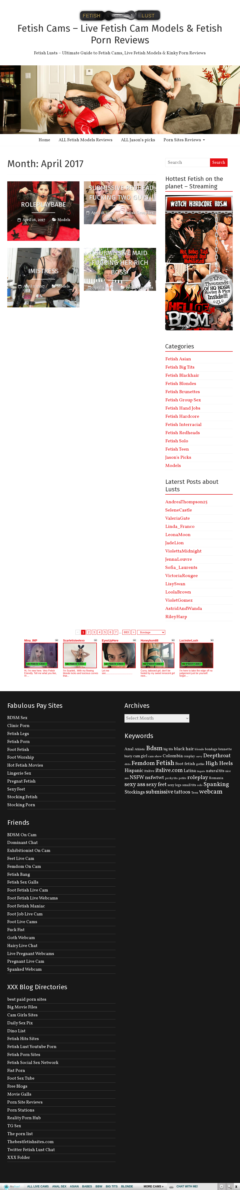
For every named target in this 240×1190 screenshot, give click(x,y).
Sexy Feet (16, 789)
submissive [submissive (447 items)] (159, 792)
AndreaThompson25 (186, 502)
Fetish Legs (18, 734)
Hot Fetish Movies (25, 765)
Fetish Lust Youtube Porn (31, 1047)
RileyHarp (176, 617)
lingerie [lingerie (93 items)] (201, 771)
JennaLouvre (178, 559)
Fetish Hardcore (120, 219)
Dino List (16, 1031)
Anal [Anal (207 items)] (129, 749)
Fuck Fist (16, 930)
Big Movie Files (22, 1007)
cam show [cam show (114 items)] (155, 756)
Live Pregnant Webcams (30, 954)
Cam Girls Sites (22, 1015)
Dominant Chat (22, 843)
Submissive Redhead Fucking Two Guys (121, 192)
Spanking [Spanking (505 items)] (216, 784)
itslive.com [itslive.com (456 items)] (169, 771)
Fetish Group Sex (139, 213)
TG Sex (14, 1126)
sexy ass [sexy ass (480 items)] (134, 784)
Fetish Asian (178, 359)
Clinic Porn (18, 726)
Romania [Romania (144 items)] (216, 778)
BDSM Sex (17, 718)
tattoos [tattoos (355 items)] (182, 792)
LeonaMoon (178, 535)
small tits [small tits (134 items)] (189, 785)
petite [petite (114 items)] (182, 778)
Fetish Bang (18, 875)
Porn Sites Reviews (182, 140)
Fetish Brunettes (139, 287)
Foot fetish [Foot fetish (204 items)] (185, 764)
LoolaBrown (178, 592)
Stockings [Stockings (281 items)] (134, 792)
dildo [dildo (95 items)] (127, 764)
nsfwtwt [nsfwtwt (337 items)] (154, 777)
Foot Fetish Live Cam (27, 890)
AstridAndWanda (183, 608)
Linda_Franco (180, 526)
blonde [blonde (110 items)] (199, 749)
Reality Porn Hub (24, 1118)
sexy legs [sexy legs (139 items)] (174, 785)
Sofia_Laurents (181, 567)
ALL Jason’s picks (138, 140)
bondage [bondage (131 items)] (211, 749)
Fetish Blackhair (182, 375)
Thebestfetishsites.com (30, 1142)
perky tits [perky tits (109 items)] (171, 778)
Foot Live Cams (22, 922)
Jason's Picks (178, 457)
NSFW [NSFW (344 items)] (137, 777)
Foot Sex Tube (20, 1078)
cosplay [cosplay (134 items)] (189, 756)
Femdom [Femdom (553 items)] (143, 763)
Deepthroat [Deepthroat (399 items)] (217, 756)
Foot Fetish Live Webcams (32, 898)
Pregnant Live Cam (25, 962)
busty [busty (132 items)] (128, 756)
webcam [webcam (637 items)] (211, 791)
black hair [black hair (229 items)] (184, 749)
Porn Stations (20, 1110)
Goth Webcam (21, 938)
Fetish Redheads (182, 433)
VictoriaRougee (181, 576)
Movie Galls (19, 1094)
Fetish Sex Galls (22, 882)
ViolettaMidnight (183, 551)
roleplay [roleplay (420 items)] (197, 778)
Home (44, 140)
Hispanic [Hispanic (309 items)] (133, 770)
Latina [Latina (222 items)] (190, 771)
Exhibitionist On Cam (28, 851)
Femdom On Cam (24, 867)
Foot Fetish (18, 750)
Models (63, 219)
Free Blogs (17, 1086)
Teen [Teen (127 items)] (194, 793)
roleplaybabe (43, 204)
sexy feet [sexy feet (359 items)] (156, 784)
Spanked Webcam (24, 969)
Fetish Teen (177, 449)
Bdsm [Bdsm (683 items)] (154, 748)
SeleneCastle (178, 510)
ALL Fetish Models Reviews (85, 140)
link (236, 1117)
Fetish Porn (18, 742)
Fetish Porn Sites (23, 1055)
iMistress (43, 271)
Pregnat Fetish (21, 781)
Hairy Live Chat (22, 946)
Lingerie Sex (19, 773)
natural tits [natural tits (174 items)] (215, 771)
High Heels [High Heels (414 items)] (219, 764)
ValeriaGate (177, 518)
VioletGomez (179, 600)
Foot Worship (20, 757)
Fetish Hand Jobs (182, 408)
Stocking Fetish (22, 797)
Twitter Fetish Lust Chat (31, 1150)
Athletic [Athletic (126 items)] (140, 749)
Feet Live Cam (20, 859)
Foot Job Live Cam (25, 914)
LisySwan (175, 584)
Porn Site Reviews (25, 1102)
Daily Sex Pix (20, 1023)
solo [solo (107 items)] (199, 785)
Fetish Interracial (183, 425)
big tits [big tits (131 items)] (168, 749)
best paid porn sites (26, 999)
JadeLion (174, 543)
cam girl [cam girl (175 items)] (140, 756)
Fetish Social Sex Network (32, 1063)
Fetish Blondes (180, 384)
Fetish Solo (176, 441)
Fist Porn (16, 1071)
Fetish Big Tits (180, 367)
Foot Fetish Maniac (26, 906)
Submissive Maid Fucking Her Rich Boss (120, 262)
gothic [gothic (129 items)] (200, 764)
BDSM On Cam (22, 835)
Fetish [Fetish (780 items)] (165, 763)
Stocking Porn (21, 805)
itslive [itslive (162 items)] (149, 771)
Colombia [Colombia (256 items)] (173, 756)
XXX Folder (18, 1158)
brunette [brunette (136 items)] (225, 749)
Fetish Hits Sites (23, 1039)
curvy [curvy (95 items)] (199, 756)
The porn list (20, 1134)
